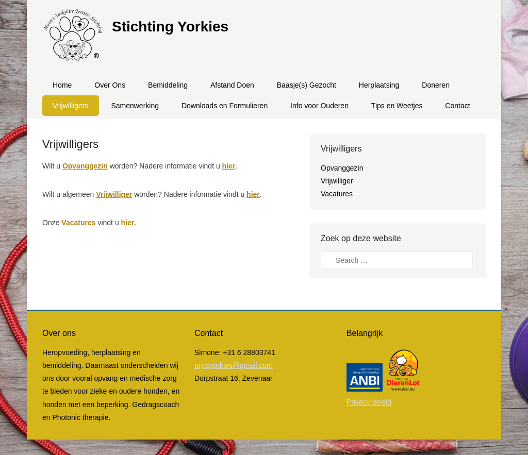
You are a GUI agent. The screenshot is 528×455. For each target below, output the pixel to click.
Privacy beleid (368, 402)
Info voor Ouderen (319, 106)
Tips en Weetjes (397, 106)
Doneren (436, 85)
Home (62, 85)
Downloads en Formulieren (225, 106)
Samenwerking (135, 106)
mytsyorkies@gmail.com (233, 365)
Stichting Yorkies (170, 27)
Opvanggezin (85, 166)
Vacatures (78, 222)
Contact (457, 106)
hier (229, 166)
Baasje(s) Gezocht (306, 85)
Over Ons (109, 85)
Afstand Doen (232, 85)
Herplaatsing (379, 85)
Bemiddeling (168, 85)
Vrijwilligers (71, 106)
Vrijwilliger (114, 194)
